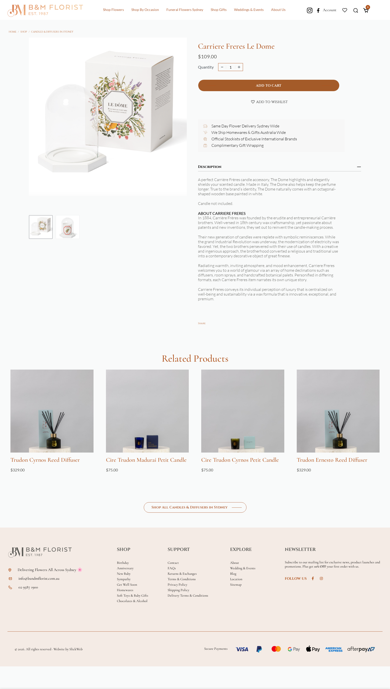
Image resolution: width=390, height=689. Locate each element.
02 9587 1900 (28, 587)
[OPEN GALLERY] (108, 124)
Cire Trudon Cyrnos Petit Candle (240, 459)
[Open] (344, 9)
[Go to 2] (68, 227)
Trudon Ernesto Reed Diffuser (332, 459)
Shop (23, 32)
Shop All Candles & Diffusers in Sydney (189, 507)
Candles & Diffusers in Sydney (52, 32)
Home (12, 32)
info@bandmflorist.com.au (38, 578)
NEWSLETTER (300, 549)
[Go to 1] (41, 227)
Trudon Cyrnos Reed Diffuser (45, 459)
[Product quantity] (230, 67)
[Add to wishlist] (269, 102)
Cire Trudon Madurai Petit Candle (146, 459)
